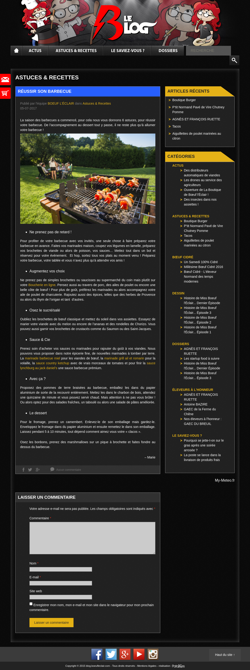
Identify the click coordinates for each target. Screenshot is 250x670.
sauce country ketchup (52, 363)
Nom (33, 563)
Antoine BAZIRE (196, 404)
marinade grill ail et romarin (124, 358)
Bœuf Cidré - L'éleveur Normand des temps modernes (200, 276)
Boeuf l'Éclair (61, 103)
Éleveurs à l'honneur (192, 390)
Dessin (178, 293)
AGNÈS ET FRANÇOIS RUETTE (196, 119)
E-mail (35, 577)
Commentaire (40, 518)
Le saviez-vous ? (127, 51)
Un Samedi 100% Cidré (201, 262)
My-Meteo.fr (225, 480)
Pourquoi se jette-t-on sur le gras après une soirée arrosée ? (204, 445)
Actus (35, 51)
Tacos (176, 126)
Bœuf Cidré (182, 257)
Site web (35, 591)
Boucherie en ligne (41, 285)
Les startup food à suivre (201, 358)
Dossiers (168, 51)
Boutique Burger (184, 100)
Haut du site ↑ (225, 655)
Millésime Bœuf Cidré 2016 (203, 267)
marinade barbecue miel (42, 358)
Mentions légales (147, 665)
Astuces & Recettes (76, 51)
